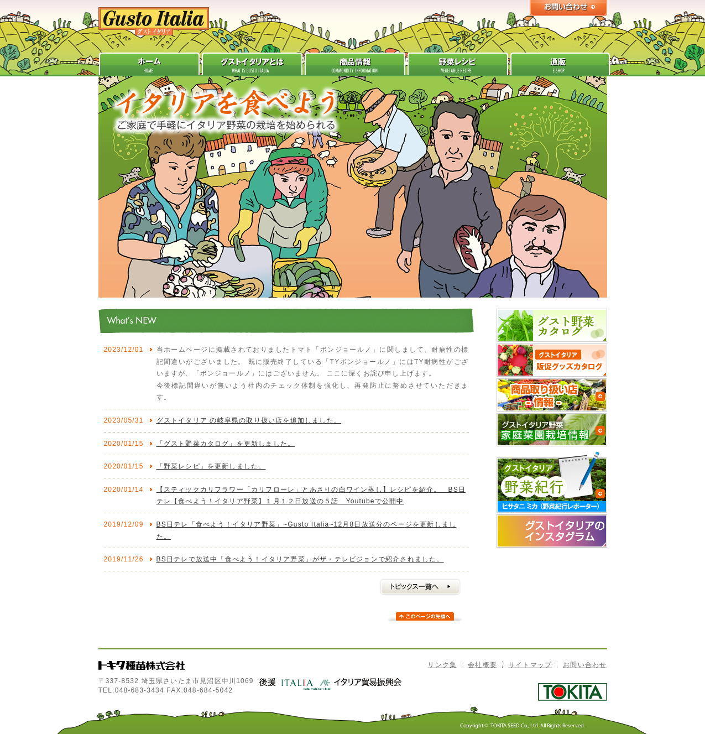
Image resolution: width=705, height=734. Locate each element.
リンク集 (442, 665)
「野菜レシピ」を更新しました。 (211, 466)
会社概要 (482, 665)
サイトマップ (530, 665)
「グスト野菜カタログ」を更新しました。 (225, 443)
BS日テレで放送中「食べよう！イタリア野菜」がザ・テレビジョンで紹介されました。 (300, 559)
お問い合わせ (585, 665)
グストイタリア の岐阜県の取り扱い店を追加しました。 (249, 420)
